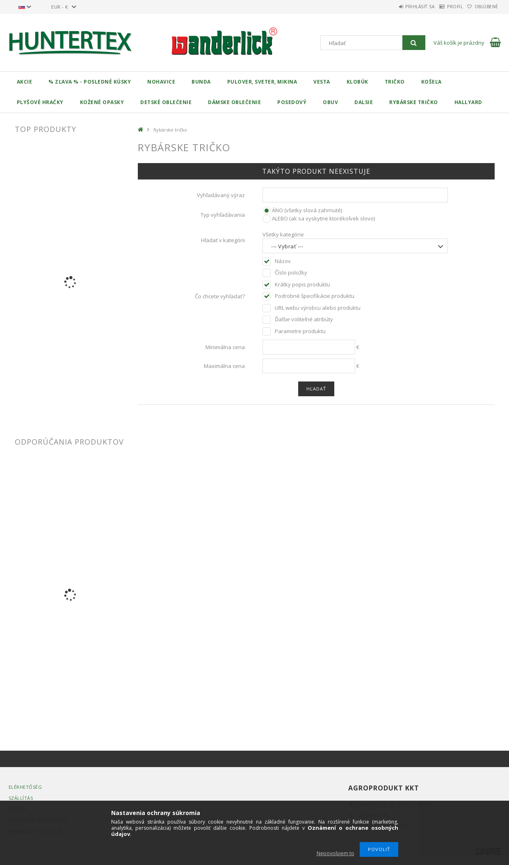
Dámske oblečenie (234, 102)
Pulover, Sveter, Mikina (262, 81)
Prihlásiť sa (400, 6)
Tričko (395, 81)
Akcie (24, 81)
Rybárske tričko (413, 102)
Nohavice (161, 81)
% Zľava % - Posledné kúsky (89, 81)
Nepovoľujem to (335, 853)
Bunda (201, 81)
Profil (443, 6)
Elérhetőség (25, 787)
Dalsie (363, 102)
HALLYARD (468, 102)
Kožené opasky (102, 102)
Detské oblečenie (166, 102)
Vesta (321, 81)
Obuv (330, 102)
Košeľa (431, 81)
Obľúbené (483, 6)
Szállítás (21, 798)
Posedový (291, 102)
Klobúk (357, 81)
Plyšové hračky (40, 102)
